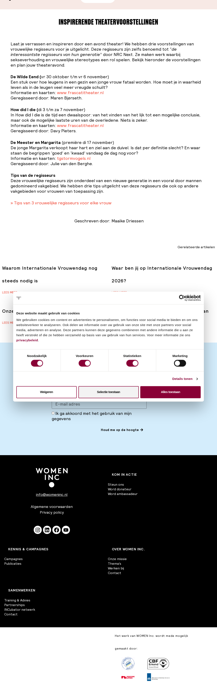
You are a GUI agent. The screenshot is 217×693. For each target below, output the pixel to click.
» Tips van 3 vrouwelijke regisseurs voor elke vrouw (61, 203)
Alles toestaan (170, 392)
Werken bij (116, 568)
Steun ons (116, 484)
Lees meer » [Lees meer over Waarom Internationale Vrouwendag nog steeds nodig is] (11, 292)
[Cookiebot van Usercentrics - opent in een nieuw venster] (182, 298)
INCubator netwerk (19, 609)
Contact (114, 573)
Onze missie (117, 559)
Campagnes (13, 559)
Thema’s (114, 564)
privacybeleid (27, 340)
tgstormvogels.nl (73, 158)
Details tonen (182, 379)
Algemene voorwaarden (52, 507)
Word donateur (119, 489)
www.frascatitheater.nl (80, 92)
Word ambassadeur (123, 494)
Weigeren (46, 392)
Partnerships (14, 605)
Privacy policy (52, 512)
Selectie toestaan (108, 392)
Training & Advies (17, 600)
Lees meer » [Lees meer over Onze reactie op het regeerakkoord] (11, 322)
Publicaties (12, 564)
